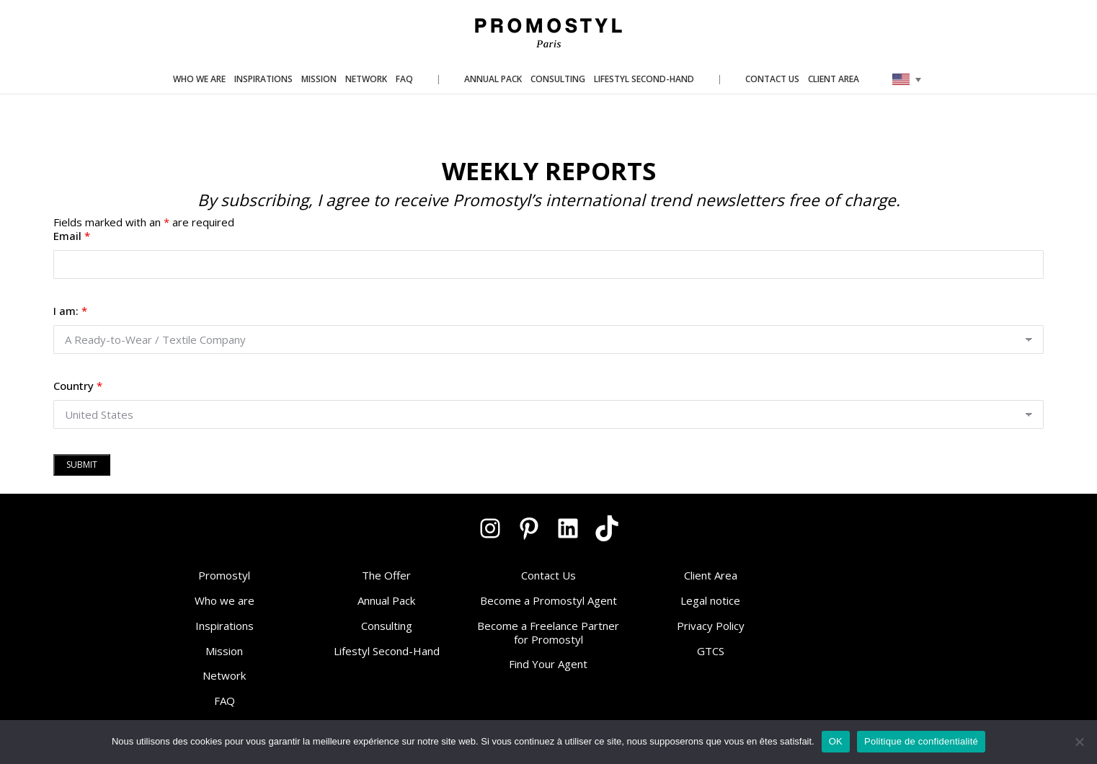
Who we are (224, 600)
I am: (70, 310)
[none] (906, 79)
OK (836, 741)
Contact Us (548, 575)
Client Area (710, 575)
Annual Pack (386, 600)
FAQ (224, 700)
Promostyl (224, 575)
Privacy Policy (711, 625)
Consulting (386, 625)
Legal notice (710, 600)
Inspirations (224, 625)
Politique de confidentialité (921, 741)
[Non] (1079, 741)
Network (224, 675)
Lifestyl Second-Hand (387, 651)
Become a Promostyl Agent (548, 600)
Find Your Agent (548, 664)
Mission (224, 651)
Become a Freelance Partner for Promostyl (548, 632)
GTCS (710, 651)
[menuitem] (906, 79)
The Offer (386, 575)
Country (77, 385)
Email (71, 235)
